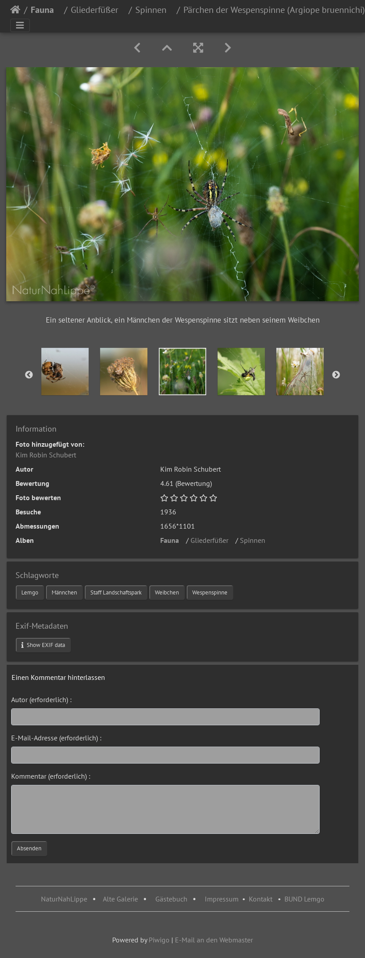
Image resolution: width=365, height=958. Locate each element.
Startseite (15, 9)
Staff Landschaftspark (116, 592)
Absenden (29, 848)
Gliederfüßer (98, 10)
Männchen (64, 592)
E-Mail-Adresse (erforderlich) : (56, 737)
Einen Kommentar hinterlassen (58, 677)
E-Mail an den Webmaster (214, 939)
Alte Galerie (120, 898)
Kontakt (260, 898)
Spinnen (154, 10)
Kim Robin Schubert (46, 454)
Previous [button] (28, 375)
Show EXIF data (43, 645)
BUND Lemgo (304, 898)
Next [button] (336, 375)
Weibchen (167, 592)
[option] (65, 371)
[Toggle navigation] (20, 25)
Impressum (222, 898)
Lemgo (29, 592)
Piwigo (159, 939)
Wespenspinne (209, 592)
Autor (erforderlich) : (41, 699)
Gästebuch (172, 898)
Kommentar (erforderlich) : (50, 776)
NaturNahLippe (64, 898)
